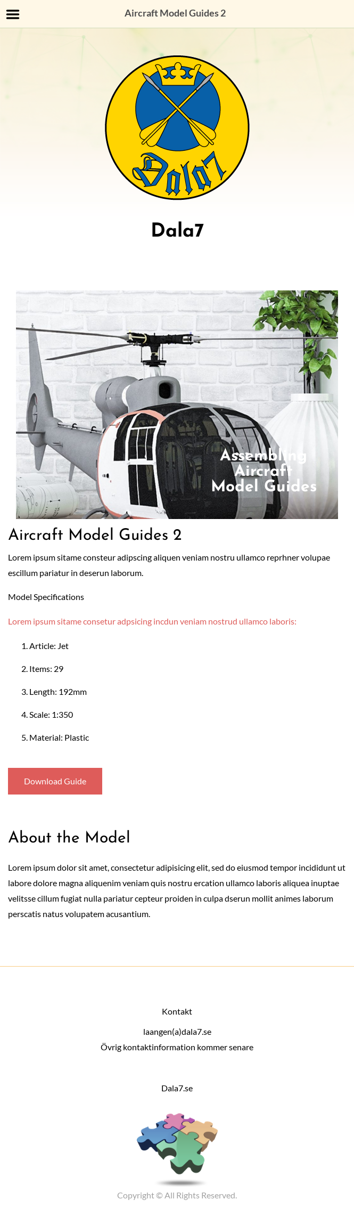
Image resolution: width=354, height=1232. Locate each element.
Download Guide (55, 781)
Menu (13, 14)
